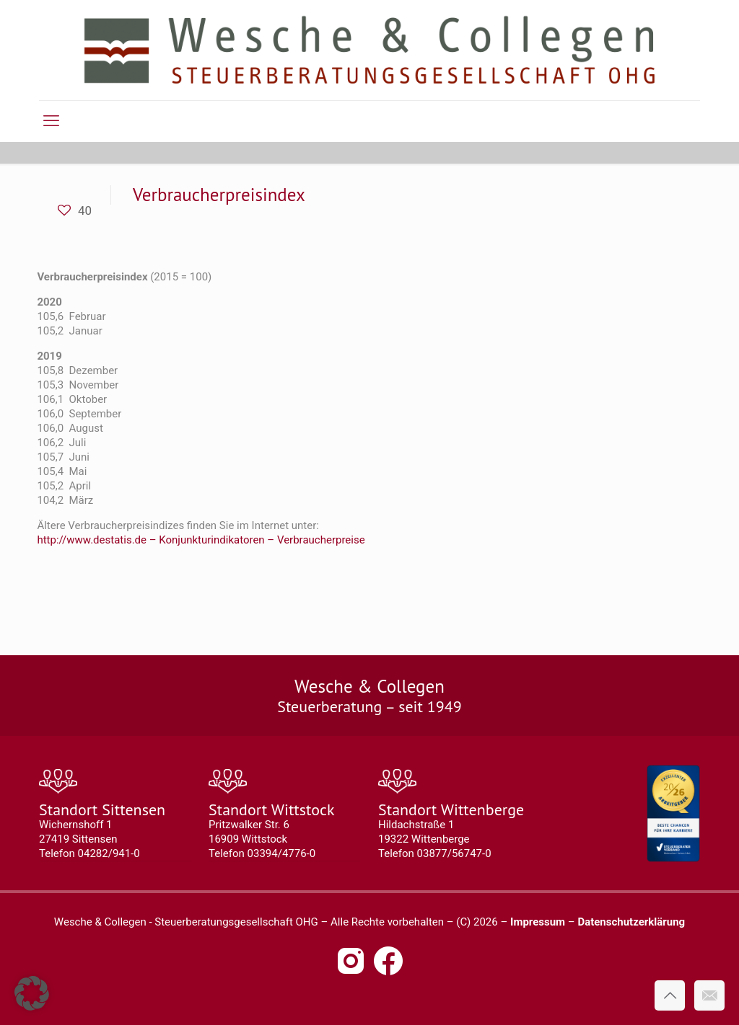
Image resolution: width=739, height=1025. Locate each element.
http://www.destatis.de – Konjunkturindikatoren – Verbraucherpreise (200, 539)
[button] (32, 993)
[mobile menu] (51, 121)
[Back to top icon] (670, 995)
